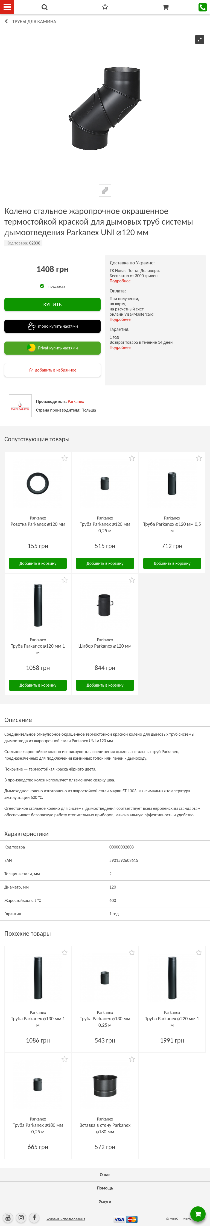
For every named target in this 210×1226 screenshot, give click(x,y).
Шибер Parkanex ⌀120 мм (105, 646)
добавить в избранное (56, 370)
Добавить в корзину (37, 563)
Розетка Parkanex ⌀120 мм (38, 524)
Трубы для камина (34, 22)
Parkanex (76, 401)
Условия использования (65, 1219)
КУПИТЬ (52, 304)
